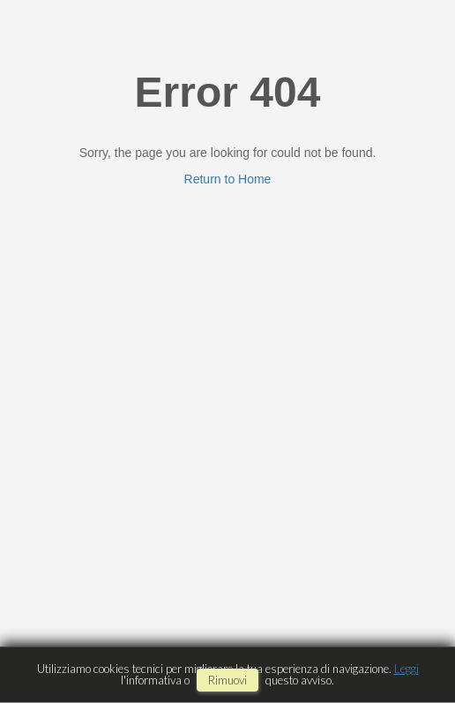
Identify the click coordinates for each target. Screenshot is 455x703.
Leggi (406, 669)
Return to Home (228, 179)
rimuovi (227, 680)
